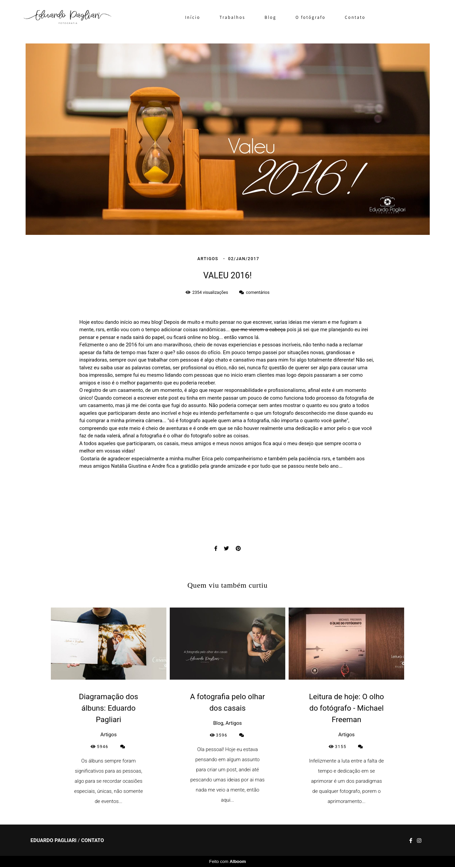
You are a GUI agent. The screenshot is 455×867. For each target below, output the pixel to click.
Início (192, 17)
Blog (271, 17)
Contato (355, 17)
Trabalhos (233, 17)
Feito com (227, 861)
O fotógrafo (311, 17)
